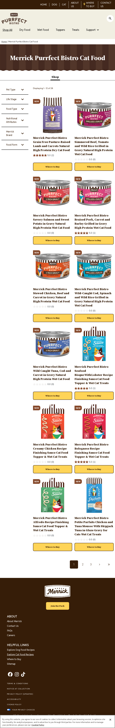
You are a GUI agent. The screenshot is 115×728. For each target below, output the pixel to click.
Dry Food (24, 30)
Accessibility (14, 699)
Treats (75, 30)
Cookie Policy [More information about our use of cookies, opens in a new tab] (37, 725)
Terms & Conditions (17, 683)
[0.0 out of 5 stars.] (85, 159)
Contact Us (13, 626)
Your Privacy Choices (23, 710)
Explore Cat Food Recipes (20, 654)
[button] (52, 167)
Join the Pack (57, 605)
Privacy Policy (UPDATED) (20, 694)
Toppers (60, 30)
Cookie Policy (14, 704)
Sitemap (11, 663)
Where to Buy (14, 659)
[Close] (110, 719)
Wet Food (43, 30)
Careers (11, 635)
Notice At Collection (18, 689)
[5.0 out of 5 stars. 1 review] (85, 233)
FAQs (9, 630)
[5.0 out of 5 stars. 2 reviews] (43, 155)
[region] (57, 721)
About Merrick (14, 621)
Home (4, 41)
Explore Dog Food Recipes (21, 649)
